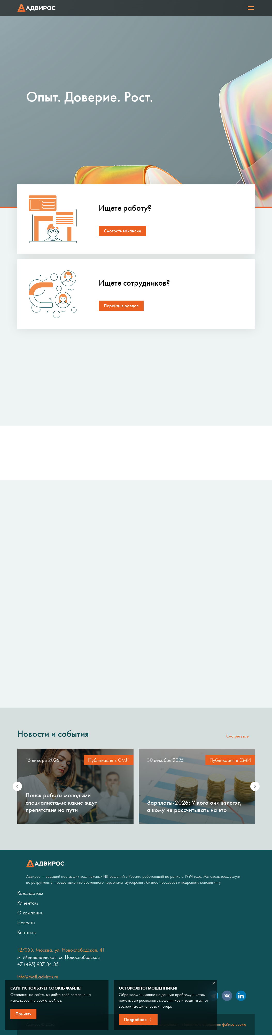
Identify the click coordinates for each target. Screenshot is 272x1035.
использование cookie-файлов (35, 1000)
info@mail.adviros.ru (37, 977)
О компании (30, 912)
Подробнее (135, 1019)
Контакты (26, 932)
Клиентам (27, 903)
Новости (26, 922)
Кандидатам (30, 893)
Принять (23, 1014)
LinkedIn (241, 996)
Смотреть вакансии (122, 231)
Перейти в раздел (121, 306)
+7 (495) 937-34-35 (38, 964)
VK (227, 996)
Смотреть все (237, 736)
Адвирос (36, 8)
